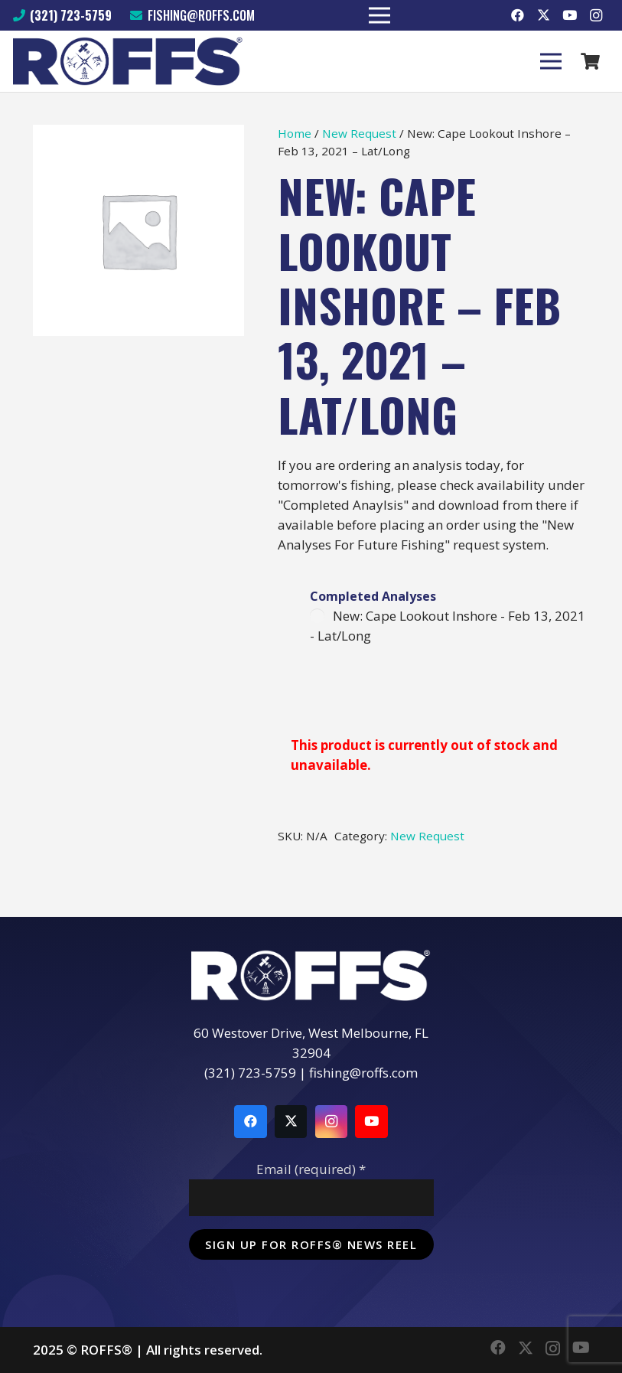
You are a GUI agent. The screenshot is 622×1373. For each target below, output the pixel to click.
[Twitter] (544, 15)
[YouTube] (570, 15)
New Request (359, 133)
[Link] (128, 61)
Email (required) (311, 1169)
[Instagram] (596, 15)
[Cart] (590, 61)
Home (294, 133)
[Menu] (550, 61)
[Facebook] (518, 15)
